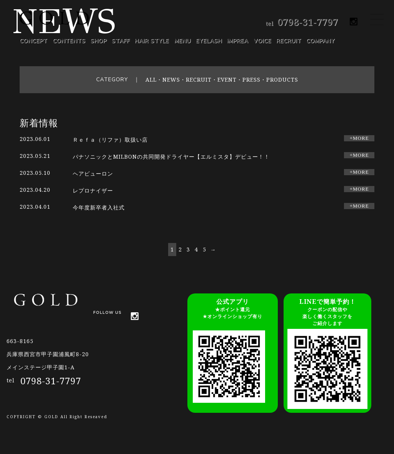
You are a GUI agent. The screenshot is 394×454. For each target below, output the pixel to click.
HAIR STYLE (152, 41)
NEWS (171, 79)
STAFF (121, 41)
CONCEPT (33, 41)
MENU (182, 41)
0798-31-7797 (307, 21)
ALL (151, 79)
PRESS (251, 79)
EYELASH (209, 41)
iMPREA (237, 41)
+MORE (359, 138)
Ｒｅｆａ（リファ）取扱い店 (110, 139)
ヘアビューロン (96, 173)
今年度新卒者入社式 (99, 207)
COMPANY (320, 41)
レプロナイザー (96, 190)
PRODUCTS (282, 79)
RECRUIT (288, 41)
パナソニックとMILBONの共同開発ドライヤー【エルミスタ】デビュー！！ (171, 156)
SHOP (98, 41)
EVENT (227, 79)
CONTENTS (69, 41)
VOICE (262, 41)
